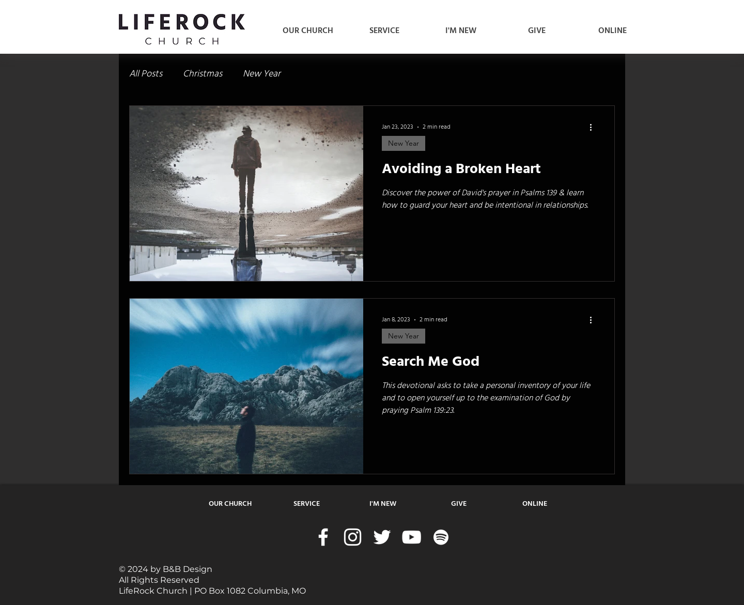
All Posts (145, 74)
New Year (262, 74)
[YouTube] (411, 537)
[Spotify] (441, 537)
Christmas (202, 74)
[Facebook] (323, 537)
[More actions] (594, 127)
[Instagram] (352, 537)
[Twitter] (382, 537)
